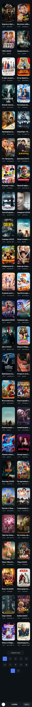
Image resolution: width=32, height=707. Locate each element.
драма (9, 53)
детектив (10, 107)
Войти (27, 704)
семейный (10, 268)
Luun (14, 704)
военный (14, 134)
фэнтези (9, 26)
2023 (3, 26)
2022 (19, 80)
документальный (12, 215)
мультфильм (26, 80)
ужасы (15, 618)
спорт (28, 645)
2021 (19, 161)
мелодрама (10, 161)
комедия (25, 26)
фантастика (10, 537)
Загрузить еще (15, 653)
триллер (24, 188)
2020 (3, 376)
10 (26, 665)
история (24, 134)
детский (9, 645)
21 (18, 671)
